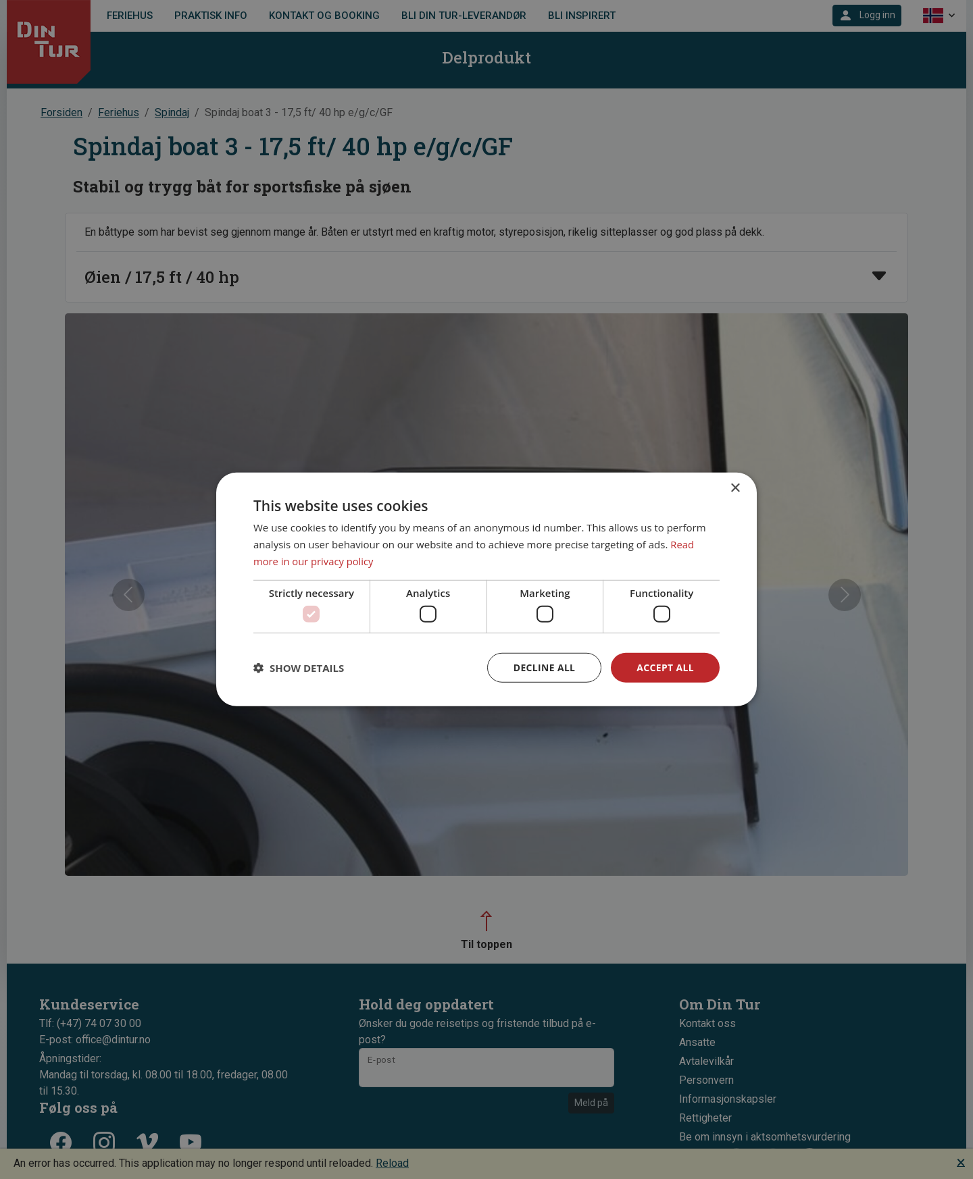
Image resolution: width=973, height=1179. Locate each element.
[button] (298, 668)
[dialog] (486, 590)
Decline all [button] (543, 667)
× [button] (735, 488)
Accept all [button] (665, 667)
